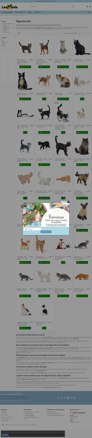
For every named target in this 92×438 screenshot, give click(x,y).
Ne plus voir (65, 202)
